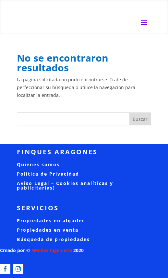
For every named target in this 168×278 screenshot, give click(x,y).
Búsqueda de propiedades (53, 239)
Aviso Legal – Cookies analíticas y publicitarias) (65, 185)
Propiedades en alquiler (51, 220)
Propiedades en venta (47, 230)
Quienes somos (38, 164)
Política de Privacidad (48, 174)
